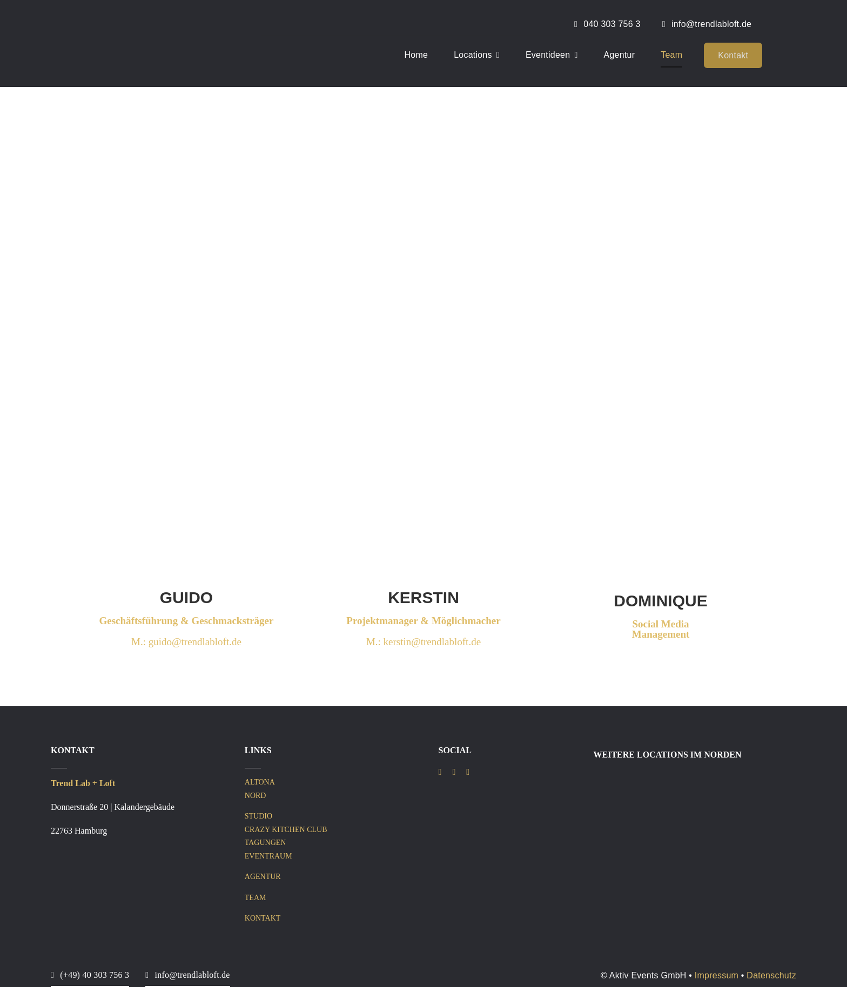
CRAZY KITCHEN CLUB (286, 830)
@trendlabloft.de (446, 641)
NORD (255, 796)
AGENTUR (263, 877)
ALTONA (260, 782)
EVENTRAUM (268, 856)
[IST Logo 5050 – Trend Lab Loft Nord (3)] (676, 777)
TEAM (255, 898)
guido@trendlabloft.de (195, 641)
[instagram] (453, 772)
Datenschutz (771, 975)
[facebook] (440, 772)
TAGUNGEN (265, 843)
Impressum (718, 975)
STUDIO (258, 816)
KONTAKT (263, 918)
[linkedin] (467, 772)
